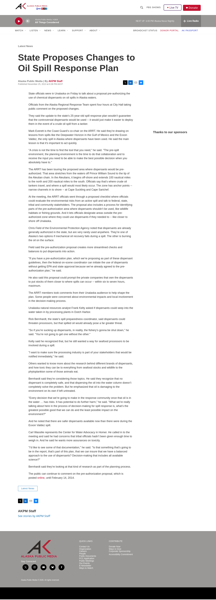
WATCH (19, 31)
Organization (85, 549)
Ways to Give (115, 549)
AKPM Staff (55, 81)
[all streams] (191, 22)
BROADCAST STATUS (145, 31)
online (41, 478)
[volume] (27, 21)
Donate (193, 8)
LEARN (62, 31)
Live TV (172, 8)
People (82, 554)
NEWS (47, 31)
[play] (18, 22)
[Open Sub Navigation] (25, 31)
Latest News (25, 46)
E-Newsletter (85, 566)
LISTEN (34, 31)
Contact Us (84, 547)
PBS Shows (154, 8)
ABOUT (94, 31)
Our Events (84, 564)
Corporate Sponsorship (119, 552)
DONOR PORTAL (169, 31)
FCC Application (86, 559)
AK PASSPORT (190, 31)
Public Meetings (86, 562)
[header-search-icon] (142, 7)
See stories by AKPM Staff (34, 516)
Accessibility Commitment (121, 555)
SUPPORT (77, 31)
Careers (83, 552)
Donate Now (114, 547)
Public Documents (87, 557)
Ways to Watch (86, 569)
